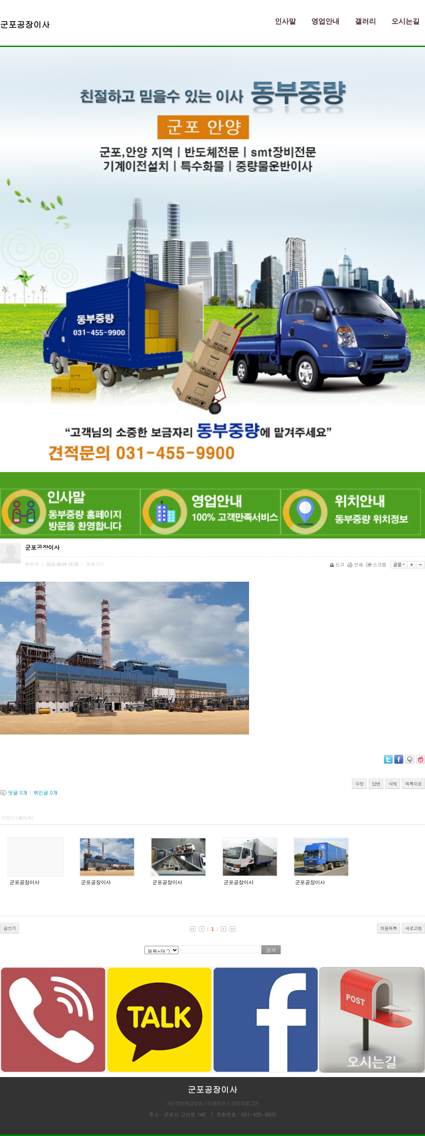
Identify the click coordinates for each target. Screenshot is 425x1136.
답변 (376, 784)
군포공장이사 (24, 882)
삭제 (392, 784)
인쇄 (356, 564)
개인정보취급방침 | (187, 1103)
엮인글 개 (45, 792)
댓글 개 (17, 792)
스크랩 (376, 564)
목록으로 (413, 784)
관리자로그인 (245, 1103)
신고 (337, 564)
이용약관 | (218, 1103)
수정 (359, 784)
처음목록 (388, 928)
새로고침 (413, 928)
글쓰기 (9, 928)
